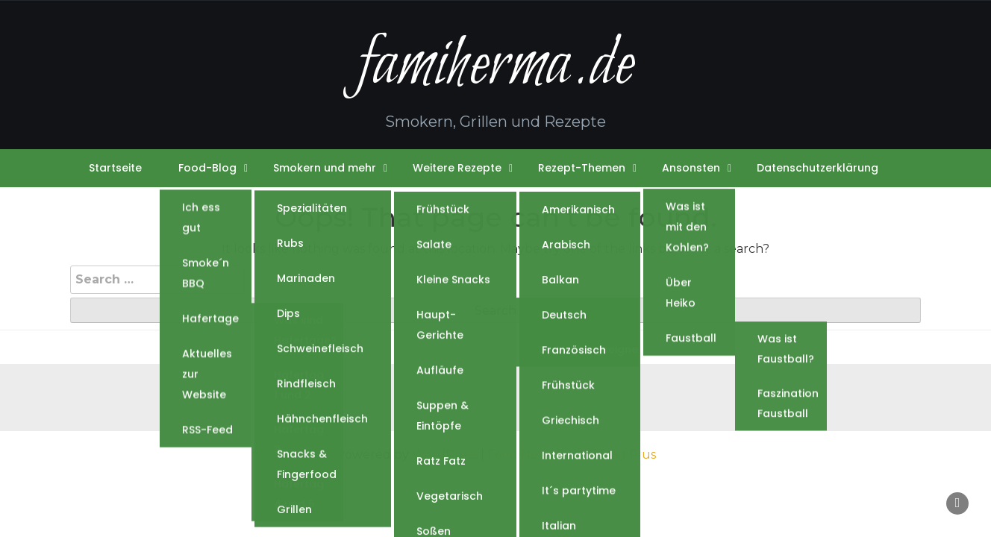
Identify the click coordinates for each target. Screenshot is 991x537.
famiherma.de (495, 66)
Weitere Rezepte (457, 167)
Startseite (115, 167)
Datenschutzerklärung (817, 167)
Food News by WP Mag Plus (571, 455)
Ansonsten (691, 167)
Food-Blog (207, 167)
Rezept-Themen (581, 167)
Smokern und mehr (324, 167)
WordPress (445, 455)
